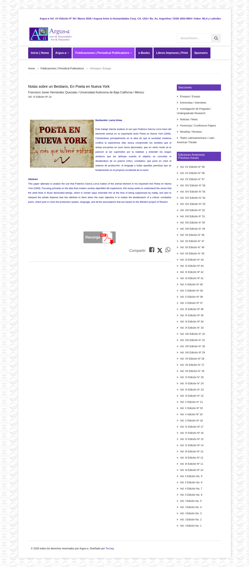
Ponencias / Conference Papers (198, 125)
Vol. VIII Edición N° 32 (192, 333)
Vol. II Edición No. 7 (191, 488)
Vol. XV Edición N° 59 (192, 166)
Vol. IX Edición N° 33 (192, 327)
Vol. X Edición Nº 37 (191, 303)
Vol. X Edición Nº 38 (191, 296)
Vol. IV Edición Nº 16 (192, 432)
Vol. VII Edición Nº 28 (192, 358)
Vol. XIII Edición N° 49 (192, 228)
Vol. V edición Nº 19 (191, 414)
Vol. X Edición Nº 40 (191, 284)
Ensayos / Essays (190, 96)
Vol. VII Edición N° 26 (192, 371)
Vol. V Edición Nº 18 (191, 420)
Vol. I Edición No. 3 (191, 513)
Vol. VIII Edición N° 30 (192, 346)
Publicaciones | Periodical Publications (103, 52)
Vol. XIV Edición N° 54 (192, 197)
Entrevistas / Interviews (193, 102)
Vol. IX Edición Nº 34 (192, 321)
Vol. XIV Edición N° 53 (192, 204)
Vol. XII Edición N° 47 (192, 241)
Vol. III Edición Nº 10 (191, 470)
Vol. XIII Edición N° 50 (192, 222)
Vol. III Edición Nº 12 (191, 457)
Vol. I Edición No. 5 (191, 500)
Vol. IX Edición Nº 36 (192, 309)
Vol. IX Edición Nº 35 (192, 315)
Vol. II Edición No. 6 (191, 494)
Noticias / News (189, 119)
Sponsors (201, 52)
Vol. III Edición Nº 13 (191, 451)
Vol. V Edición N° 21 (191, 402)
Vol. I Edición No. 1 (191, 525)
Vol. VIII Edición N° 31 (192, 340)
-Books (144, 52)
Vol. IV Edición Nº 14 (192, 445)
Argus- (62, 52)
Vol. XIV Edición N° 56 (192, 185)
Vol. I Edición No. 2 (191, 519)
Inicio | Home (40, 52)
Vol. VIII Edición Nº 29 (192, 352)
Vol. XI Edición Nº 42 (192, 272)
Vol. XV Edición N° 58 (192, 173)
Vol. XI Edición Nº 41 (192, 278)
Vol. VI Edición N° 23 (192, 389)
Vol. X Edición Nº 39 (191, 290)
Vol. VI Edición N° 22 (192, 395)
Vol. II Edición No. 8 (191, 482)
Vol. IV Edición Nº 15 (192, 439)
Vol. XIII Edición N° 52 (192, 210)
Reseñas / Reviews (191, 131)
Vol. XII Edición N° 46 (192, 247)
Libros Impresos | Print (172, 52)
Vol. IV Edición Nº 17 (192, 426)
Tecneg (109, 548)
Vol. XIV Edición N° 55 (192, 191)
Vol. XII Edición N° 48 (192, 234)
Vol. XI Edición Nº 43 (192, 265)
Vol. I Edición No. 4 (191, 507)
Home (31, 68)
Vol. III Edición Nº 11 (191, 463)
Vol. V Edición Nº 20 (191, 408)
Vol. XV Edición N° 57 (192, 179)
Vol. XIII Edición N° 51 (192, 216)
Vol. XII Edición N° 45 (192, 253)
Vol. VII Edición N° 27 (192, 364)
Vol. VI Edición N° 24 (192, 383)
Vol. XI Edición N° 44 (192, 259)
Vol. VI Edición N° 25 (192, 377)
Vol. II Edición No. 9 (191, 476)
